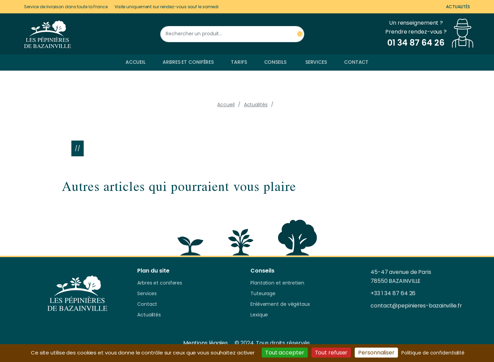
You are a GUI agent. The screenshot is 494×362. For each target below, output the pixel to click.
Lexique (259, 315)
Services (316, 62)
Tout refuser (331, 353)
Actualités (458, 7)
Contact (356, 62)
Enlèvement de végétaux (280, 304)
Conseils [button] (275, 62)
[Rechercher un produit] (232, 34)
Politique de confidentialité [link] (432, 352)
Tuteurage (262, 294)
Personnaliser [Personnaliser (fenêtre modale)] (376, 353)
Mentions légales (205, 343)
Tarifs (239, 62)
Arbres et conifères (188, 62)
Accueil (135, 62)
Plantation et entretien (277, 283)
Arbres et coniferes (159, 283)
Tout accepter (284, 353)
